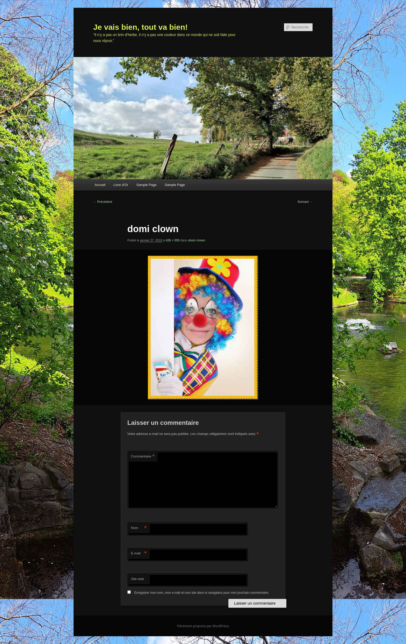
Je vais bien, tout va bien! (140, 27)
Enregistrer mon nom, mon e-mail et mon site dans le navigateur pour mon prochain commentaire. (201, 593)
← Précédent (102, 202)
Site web (137, 579)
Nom (139, 528)
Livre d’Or (121, 185)
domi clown (196, 240)
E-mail (139, 553)
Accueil (100, 185)
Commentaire (143, 456)
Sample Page (146, 185)
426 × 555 (173, 240)
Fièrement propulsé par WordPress (203, 626)
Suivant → (305, 202)
